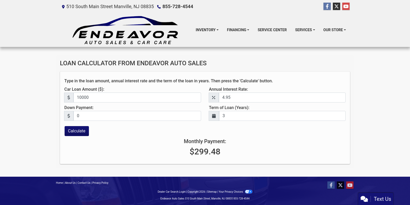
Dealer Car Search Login (172, 191)
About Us (70, 182)
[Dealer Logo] (125, 30)
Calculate (77, 130)
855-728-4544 (177, 6)
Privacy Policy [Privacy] (100, 182)
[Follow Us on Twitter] (336, 6)
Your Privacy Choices (235, 191)
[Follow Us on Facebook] (327, 6)
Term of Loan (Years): (229, 107)
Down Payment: (79, 107)
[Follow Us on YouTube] (346, 6)
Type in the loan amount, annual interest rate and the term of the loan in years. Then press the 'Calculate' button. (168, 80)
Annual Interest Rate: (228, 89)
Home (59, 182)
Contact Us (84, 182)
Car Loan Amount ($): (84, 89)
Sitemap (212, 191)
